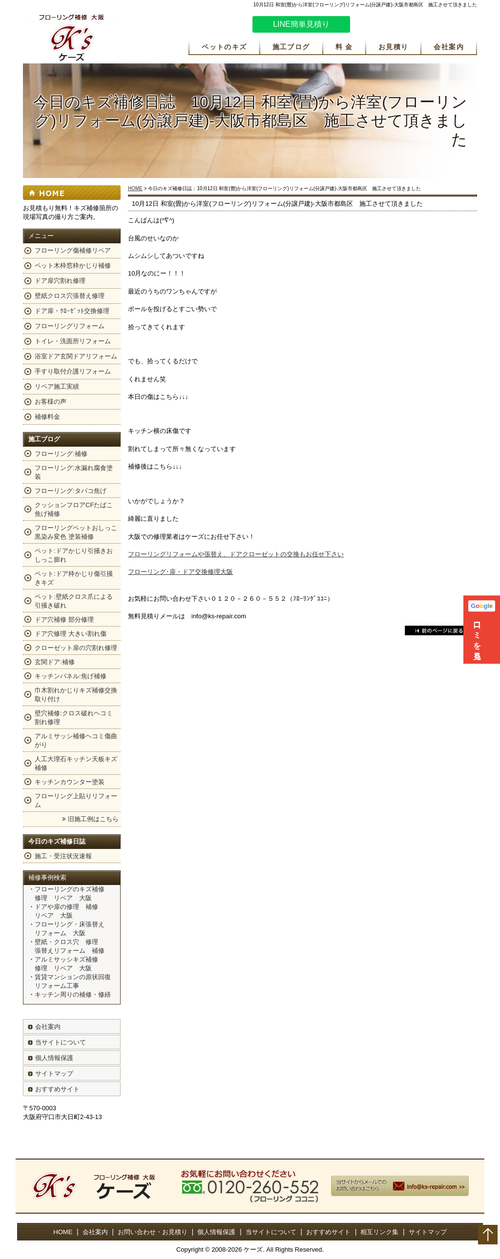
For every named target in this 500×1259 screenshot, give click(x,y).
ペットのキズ (224, 47)
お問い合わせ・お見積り (153, 1232)
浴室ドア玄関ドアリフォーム (76, 356)
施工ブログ (291, 47)
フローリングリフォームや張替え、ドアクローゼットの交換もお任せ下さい (236, 554)
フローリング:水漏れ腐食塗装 (74, 472)
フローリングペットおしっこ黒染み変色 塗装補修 (76, 532)
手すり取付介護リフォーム (73, 371)
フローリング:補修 (61, 453)
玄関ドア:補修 (55, 662)
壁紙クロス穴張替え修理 (69, 295)
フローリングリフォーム (69, 326)
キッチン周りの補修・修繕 (73, 994)
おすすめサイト (57, 1089)
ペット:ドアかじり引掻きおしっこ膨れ (74, 555)
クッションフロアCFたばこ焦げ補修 (74, 509)
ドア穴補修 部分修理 (64, 619)
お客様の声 (50, 401)
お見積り (393, 47)
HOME (135, 188)
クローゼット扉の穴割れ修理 (76, 647)
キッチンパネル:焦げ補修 (70, 676)
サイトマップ (54, 1073)
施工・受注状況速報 (63, 856)
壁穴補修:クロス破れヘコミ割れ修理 (74, 717)
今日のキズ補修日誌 (56, 841)
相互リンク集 (379, 1232)
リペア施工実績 (57, 386)
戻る (438, 630)
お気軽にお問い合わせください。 (418, 25)
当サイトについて (60, 1042)
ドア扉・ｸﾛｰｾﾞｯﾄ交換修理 (72, 311)
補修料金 (47, 416)
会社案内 (449, 47)
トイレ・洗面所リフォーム (73, 341)
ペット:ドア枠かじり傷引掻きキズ (74, 578)
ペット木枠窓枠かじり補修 (73, 265)
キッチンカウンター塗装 (69, 782)
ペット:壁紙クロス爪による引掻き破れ (74, 601)
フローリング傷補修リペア (73, 250)
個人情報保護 (54, 1058)
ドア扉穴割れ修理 (60, 280)
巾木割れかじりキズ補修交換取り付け (76, 695)
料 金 (344, 47)
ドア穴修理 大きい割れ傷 (70, 633)
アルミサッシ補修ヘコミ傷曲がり (76, 740)
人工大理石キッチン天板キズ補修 (76, 763)
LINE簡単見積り (301, 24)
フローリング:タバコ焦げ (70, 490)
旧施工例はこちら (93, 819)
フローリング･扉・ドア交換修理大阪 (180, 571)
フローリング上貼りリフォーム (76, 800)
